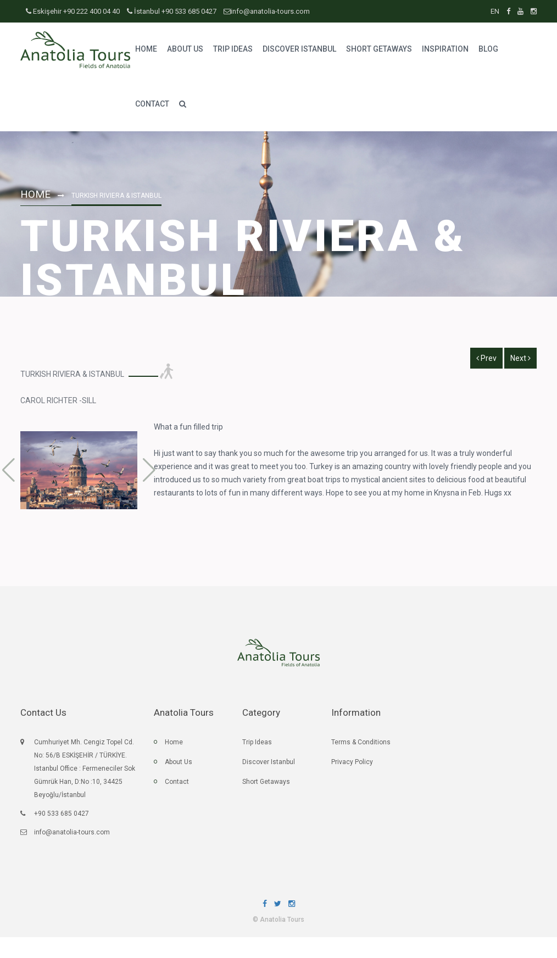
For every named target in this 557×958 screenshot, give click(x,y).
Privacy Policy (352, 767)
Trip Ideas (257, 747)
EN (496, 11)
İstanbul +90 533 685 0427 (171, 11)
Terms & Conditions (361, 747)
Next (520, 358)
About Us (178, 767)
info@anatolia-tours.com (267, 11)
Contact (177, 787)
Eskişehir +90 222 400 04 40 (73, 11)
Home (36, 193)
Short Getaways (266, 787)
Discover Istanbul (268, 767)
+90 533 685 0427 (61, 819)
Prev (486, 358)
